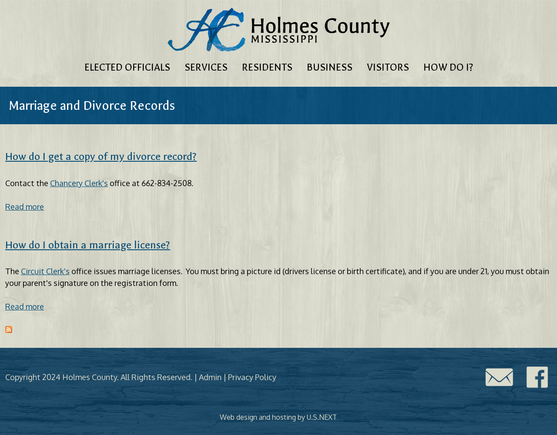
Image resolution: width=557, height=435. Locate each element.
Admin (210, 377)
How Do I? (448, 67)
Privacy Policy (252, 377)
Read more (24, 206)
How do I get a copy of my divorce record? (101, 156)
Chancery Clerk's (79, 183)
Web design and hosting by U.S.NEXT (278, 417)
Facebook (537, 377)
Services (206, 67)
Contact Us (499, 377)
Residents (267, 67)
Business (329, 67)
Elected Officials (127, 67)
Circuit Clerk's (45, 271)
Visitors (388, 67)
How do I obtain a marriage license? (87, 245)
